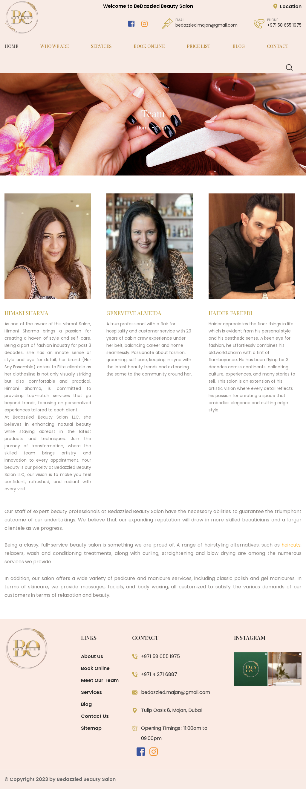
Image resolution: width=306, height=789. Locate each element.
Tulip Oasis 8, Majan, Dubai (171, 710)
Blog (238, 46)
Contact (277, 46)
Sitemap (91, 728)
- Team (160, 127)
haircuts (291, 544)
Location (287, 6)
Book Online (149, 46)
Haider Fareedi (230, 318)
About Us (92, 656)
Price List (198, 46)
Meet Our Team (100, 680)
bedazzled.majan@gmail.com (206, 25)
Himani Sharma (26, 316)
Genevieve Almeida (133, 316)
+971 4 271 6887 (159, 674)
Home (11, 46)
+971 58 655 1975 (284, 25)
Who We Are (54, 46)
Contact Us (95, 716)
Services (101, 46)
